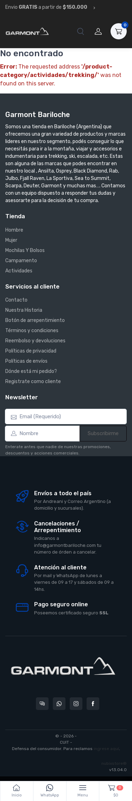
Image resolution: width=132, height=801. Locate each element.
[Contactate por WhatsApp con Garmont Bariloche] (59, 703)
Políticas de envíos (26, 361)
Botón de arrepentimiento (35, 320)
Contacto (16, 300)
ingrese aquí (106, 748)
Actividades (18, 271)
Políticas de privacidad (30, 351)
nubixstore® (114, 763)
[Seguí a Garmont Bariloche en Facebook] (93, 703)
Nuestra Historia (23, 310)
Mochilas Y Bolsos (25, 250)
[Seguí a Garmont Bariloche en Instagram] (76, 703)
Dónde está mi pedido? (31, 371)
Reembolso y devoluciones (35, 341)
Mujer (11, 240)
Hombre (14, 230)
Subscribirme (103, 433)
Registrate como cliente (33, 382)
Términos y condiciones (31, 331)
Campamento (21, 261)
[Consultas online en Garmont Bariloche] (42, 703)
